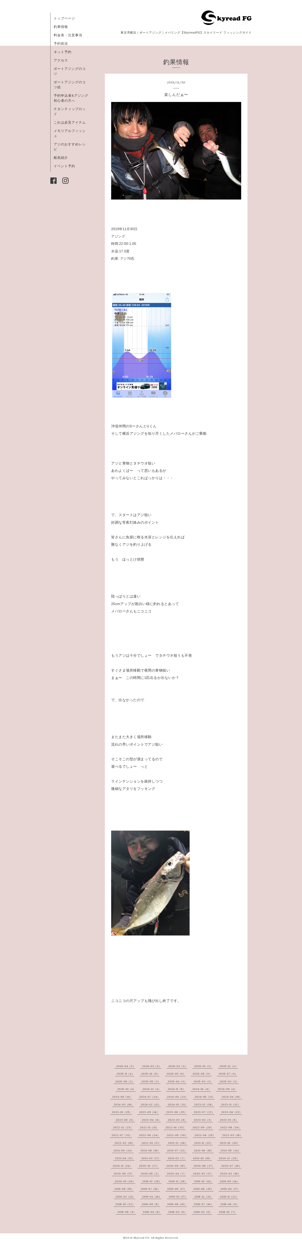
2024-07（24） (149, 1096)
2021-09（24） (123, 1150)
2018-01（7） (228, 1211)
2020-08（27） (204, 1165)
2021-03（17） (151, 1158)
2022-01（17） (151, 1142)
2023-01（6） (229, 1119)
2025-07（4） (228, 1073)
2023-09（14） (149, 1112)
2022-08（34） (230, 1127)
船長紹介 (61, 157)
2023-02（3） (203, 1119)
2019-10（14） (203, 1181)
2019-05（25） (203, 1188)
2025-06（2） (124, 1081)
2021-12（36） (177, 1142)
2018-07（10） (203, 1204)
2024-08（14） (122, 1096)
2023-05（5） (125, 1119)
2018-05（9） (126, 1211)
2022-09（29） (203, 1127)
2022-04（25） (205, 1135)
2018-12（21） (203, 1196)
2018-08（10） (177, 1204)
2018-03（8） (177, 1211)
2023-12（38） (204, 1104)
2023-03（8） (177, 1119)
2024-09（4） (227, 1089)
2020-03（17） (203, 1173)
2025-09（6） (176, 1073)
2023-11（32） (230, 1104)
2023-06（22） (231, 1112)
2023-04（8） (151, 1119)
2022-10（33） (175, 1127)
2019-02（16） (151, 1196)
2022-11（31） (149, 1127)
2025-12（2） (229, 1066)
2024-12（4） (152, 1089)
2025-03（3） (203, 1081)
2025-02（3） (229, 1081)
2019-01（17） (178, 1196)
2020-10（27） (149, 1165)
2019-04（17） (230, 1188)
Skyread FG (141, 1237)
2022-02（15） (125, 1142)
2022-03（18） (232, 1135)
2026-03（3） (151, 1066)
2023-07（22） (204, 1112)
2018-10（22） (125, 1204)
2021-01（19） (202, 1158)
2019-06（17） (176, 1188)
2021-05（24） (230, 1150)
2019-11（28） (177, 1181)
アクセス (61, 60)
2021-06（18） (203, 1150)
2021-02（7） (177, 1158)
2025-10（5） (150, 1073)
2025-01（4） (126, 1089)
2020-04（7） (176, 1173)
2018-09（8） (151, 1204)
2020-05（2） (150, 1173)
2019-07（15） (150, 1188)
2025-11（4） (125, 1073)
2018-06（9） (229, 1204)
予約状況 (61, 43)
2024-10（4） (201, 1089)
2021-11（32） (203, 1142)
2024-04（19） (232, 1096)
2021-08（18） (150, 1150)
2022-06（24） (149, 1135)
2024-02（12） (151, 1104)
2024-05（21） (205, 1096)
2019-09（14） (229, 1181)
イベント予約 (64, 166)
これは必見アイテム (70, 122)
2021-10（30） (230, 1142)
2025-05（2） (150, 1081)
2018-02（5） (203, 1211)
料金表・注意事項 (68, 35)
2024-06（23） (177, 1096)
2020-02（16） (230, 1173)
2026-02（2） (177, 1066)
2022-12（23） (123, 1127)
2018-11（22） (229, 1196)
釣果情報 (61, 27)
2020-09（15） (176, 1165)
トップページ (64, 18)
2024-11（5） (176, 1089)
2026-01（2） (203, 1066)
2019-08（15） (124, 1188)
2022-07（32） (122, 1135)
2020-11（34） (122, 1165)
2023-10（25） (122, 1112)
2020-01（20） (125, 1181)
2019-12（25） (151, 1181)
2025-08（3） (202, 1073)
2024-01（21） (177, 1104)
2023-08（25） (176, 1112)
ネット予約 (63, 52)
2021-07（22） (177, 1150)
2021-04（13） (124, 1158)
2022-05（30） (177, 1135)
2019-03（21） (125, 1196)
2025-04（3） (177, 1081)
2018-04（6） (152, 1211)
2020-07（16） (231, 1165)
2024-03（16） (124, 1104)
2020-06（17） (124, 1173)
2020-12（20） (229, 1158)
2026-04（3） (125, 1066)
